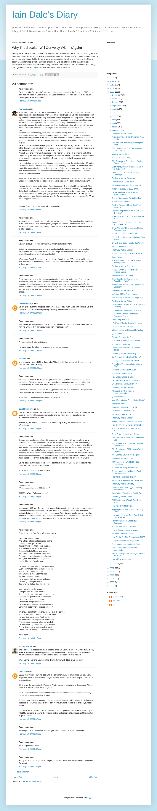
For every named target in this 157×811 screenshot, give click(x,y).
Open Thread (117, 257)
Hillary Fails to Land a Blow (123, 182)
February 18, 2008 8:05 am (30, 101)
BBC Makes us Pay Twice (122, 373)
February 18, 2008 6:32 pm (30, 749)
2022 (112, 78)
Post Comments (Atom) (32, 781)
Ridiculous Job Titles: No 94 (123, 411)
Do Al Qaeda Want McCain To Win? (126, 361)
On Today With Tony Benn (122, 327)
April (114, 123)
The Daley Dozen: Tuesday (123, 387)
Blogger (89, 798)
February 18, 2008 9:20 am (30, 210)
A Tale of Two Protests (121, 202)
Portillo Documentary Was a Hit (124, 234)
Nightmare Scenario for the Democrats (127, 480)
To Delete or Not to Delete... (123, 506)
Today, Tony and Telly (120, 320)
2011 (112, 81)
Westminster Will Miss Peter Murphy (126, 185)
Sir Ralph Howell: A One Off (123, 414)
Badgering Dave (118, 404)
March (115, 127)
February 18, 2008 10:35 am (30, 295)
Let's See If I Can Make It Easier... (125, 294)
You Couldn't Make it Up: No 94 (124, 407)
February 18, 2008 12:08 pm (30, 368)
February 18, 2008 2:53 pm (30, 663)
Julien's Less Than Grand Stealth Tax (127, 493)
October (115, 102)
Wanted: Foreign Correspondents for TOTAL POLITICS (126, 223)
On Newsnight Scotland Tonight (124, 384)
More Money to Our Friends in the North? (128, 400)
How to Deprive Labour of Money (125, 530)
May (114, 120)
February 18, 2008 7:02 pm (30, 767)
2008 (112, 92)
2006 (112, 572)
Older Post (93, 777)
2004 (112, 579)
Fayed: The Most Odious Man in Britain (127, 421)
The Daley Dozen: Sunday (122, 266)
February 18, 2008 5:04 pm (30, 734)
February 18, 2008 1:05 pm (30, 429)
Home (55, 777)
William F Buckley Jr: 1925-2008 (125, 189)
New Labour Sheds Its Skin (123, 377)
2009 (112, 88)
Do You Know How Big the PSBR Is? (126, 357)
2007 (112, 568)
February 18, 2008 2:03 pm (30, 522)
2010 (112, 85)
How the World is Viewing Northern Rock (128, 425)
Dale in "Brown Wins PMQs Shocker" (126, 198)
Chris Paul (23, 672)
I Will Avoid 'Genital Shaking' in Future (127, 323)
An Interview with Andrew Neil (124, 527)
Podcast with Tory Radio (121, 344)
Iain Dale (22, 359)
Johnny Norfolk (25, 646)
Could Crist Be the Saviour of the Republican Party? (125, 280)
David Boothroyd (26, 303)
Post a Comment (22, 772)
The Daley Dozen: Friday (122, 133)
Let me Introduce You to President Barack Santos (125, 193)
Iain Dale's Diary (45, 15)
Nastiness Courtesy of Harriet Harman (127, 254)
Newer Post (17, 777)
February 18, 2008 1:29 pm (30, 497)
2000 (112, 586)
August (115, 109)
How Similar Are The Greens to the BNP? (128, 537)
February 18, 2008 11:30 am (30, 313)
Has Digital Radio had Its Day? (124, 477)
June (114, 116)
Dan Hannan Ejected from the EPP (126, 380)
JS (113, 605)
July (114, 113)
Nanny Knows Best (119, 246)
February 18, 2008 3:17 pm (30, 719)
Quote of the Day (118, 397)
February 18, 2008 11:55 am (30, 330)
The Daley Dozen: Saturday (123, 290)
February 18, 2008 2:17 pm (30, 638)
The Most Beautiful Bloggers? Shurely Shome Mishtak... (127, 488)
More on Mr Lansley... (120, 154)
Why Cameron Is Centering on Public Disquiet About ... (126, 162)
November (116, 99)
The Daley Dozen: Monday (122, 250)
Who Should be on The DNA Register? (127, 297)
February (116, 130)
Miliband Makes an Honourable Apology (128, 330)
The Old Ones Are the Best (122, 337)
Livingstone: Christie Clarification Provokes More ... (125, 315)
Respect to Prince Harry (121, 158)
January (115, 564)
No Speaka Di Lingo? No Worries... (126, 468)
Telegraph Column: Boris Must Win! (126, 544)
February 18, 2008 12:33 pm (30, 401)
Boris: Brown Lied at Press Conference (127, 434)
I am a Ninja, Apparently (121, 559)
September (117, 106)
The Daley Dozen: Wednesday (124, 178)
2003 (112, 582)
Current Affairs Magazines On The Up (127, 310)
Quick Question (118, 334)
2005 (112, 575)
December (116, 95)
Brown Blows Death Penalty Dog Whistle (128, 243)
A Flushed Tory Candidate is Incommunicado (123, 392)
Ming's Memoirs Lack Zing (122, 275)
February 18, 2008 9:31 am (30, 268)
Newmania (23, 109)
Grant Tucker (117, 597)
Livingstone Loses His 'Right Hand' (126, 541)
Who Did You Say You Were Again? (126, 455)
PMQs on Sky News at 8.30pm (124, 370)
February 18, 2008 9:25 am (30, 232)
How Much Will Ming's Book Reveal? (126, 341)
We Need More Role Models (123, 534)
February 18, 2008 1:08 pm (30, 474)
